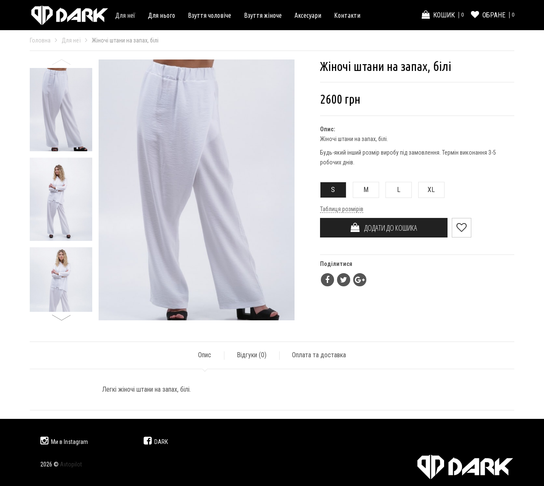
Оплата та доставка (319, 355)
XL (427, 190)
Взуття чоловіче (209, 15)
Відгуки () (251, 355)
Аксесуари (308, 15)
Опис (204, 355)
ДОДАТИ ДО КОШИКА (384, 228)
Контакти (347, 15)
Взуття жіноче (263, 15)
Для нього (161, 15)
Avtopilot (71, 464)
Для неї (125, 15)
